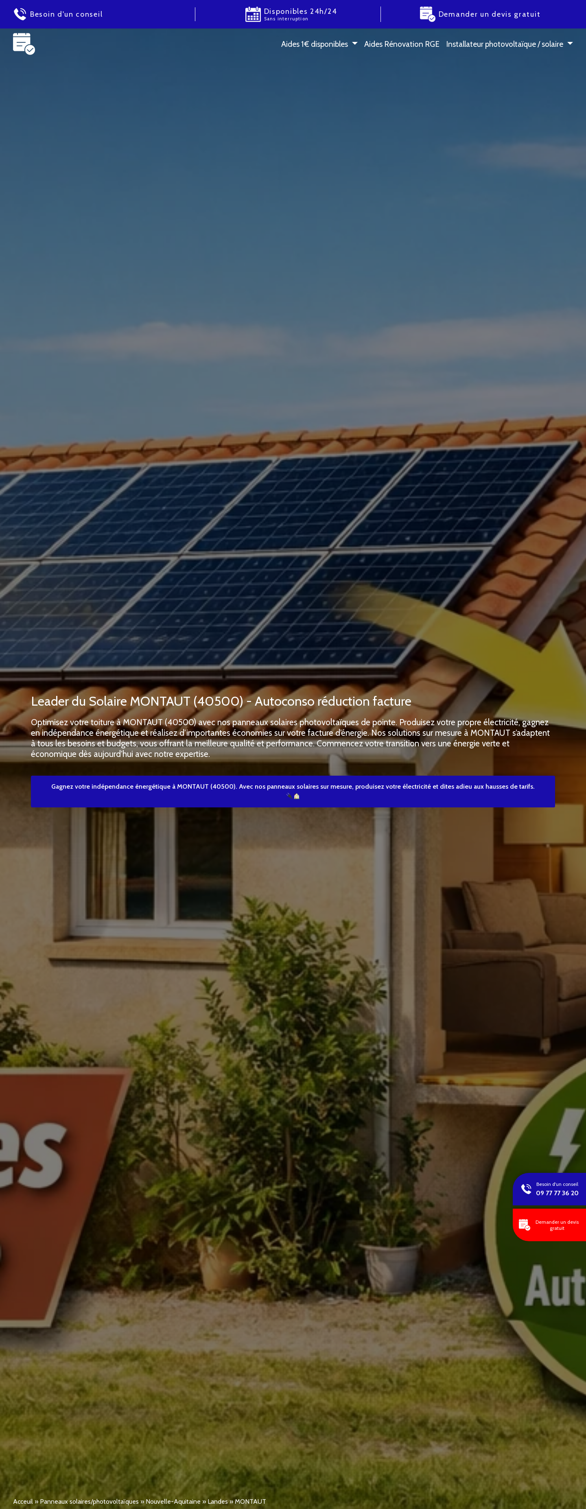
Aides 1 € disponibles (314, 44)
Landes (218, 1501)
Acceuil (23, 1501)
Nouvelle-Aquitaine (173, 1501)
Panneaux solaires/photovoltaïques (89, 1501)
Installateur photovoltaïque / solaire (504, 44)
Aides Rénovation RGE (402, 44)
